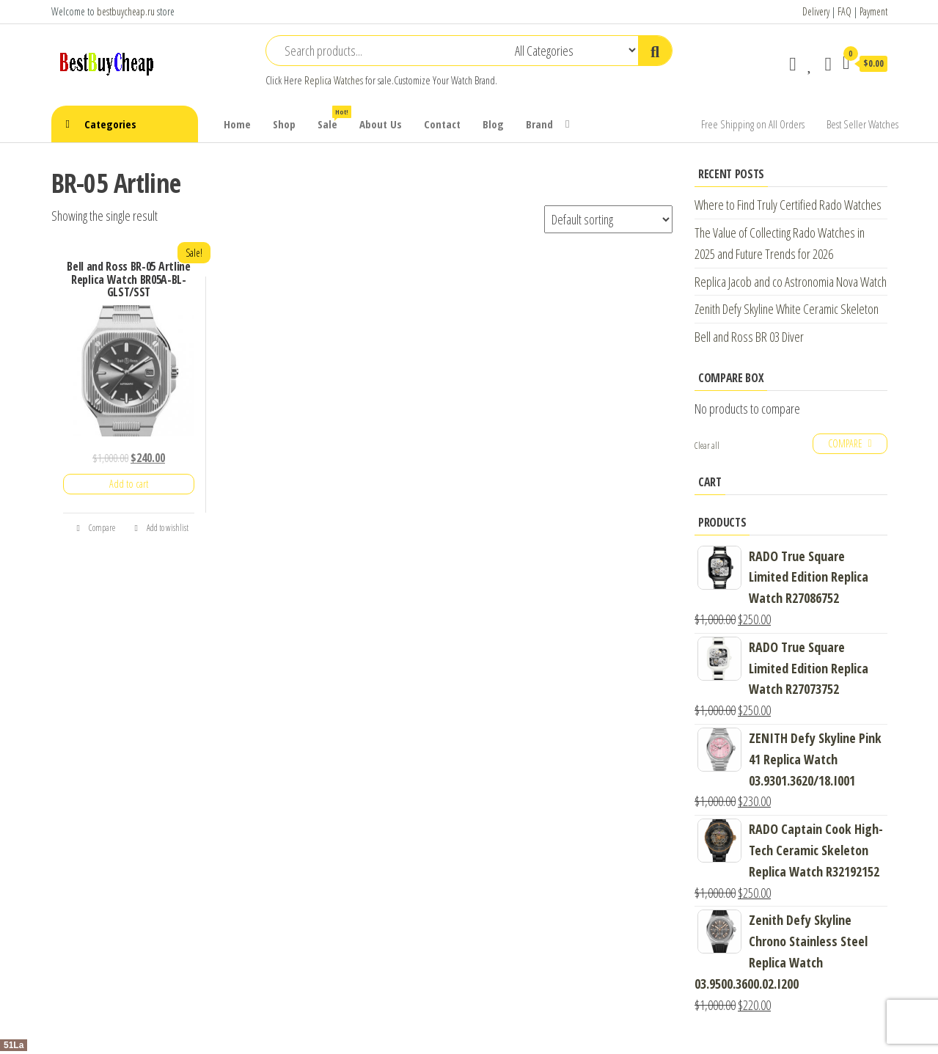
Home (237, 124)
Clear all (707, 445)
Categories (110, 124)
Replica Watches (333, 80)
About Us (380, 124)
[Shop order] (608, 219)
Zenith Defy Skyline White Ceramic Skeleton (787, 309)
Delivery (815, 11)
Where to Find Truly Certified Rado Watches (788, 204)
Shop (284, 124)
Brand (539, 124)
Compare (95, 527)
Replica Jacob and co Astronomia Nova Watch (791, 281)
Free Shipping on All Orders (753, 124)
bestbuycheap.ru (126, 11)
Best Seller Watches (862, 124)
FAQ (844, 11)
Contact (442, 124)
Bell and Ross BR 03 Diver (749, 336)
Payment (873, 11)
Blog (493, 124)
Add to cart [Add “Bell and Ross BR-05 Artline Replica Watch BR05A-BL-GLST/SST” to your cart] (128, 484)
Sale (333, 118)
